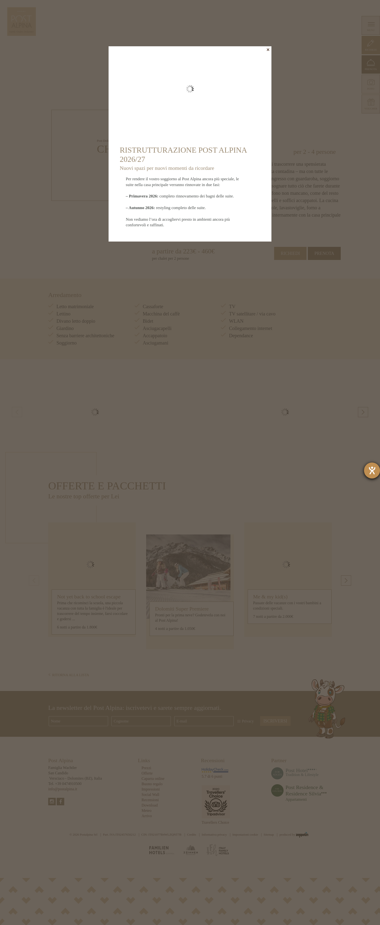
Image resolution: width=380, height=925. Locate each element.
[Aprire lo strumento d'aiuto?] (372, 470)
